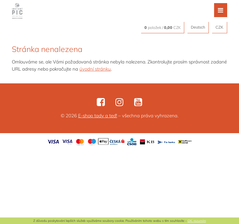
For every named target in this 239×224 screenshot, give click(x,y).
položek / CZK (162, 27)
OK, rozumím (197, 221)
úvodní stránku (95, 69)
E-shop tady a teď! (97, 116)
